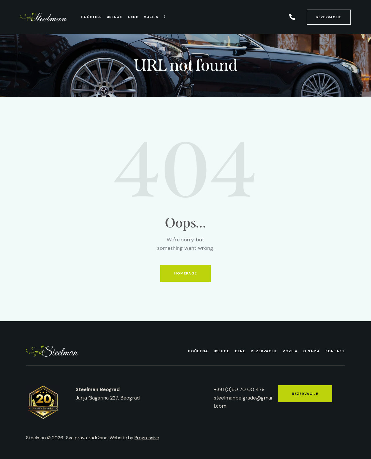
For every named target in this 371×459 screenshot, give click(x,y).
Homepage (185, 273)
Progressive (146, 438)
